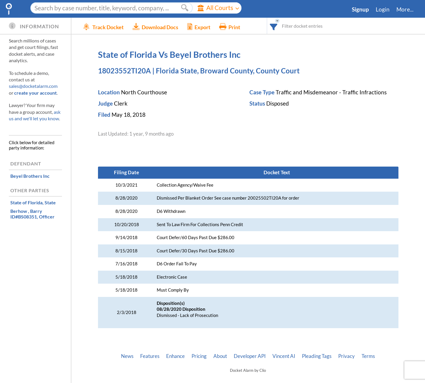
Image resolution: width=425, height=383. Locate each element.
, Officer (32, 213)
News (127, 356)
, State (33, 202)
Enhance (175, 356)
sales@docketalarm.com (33, 86)
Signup (360, 9)
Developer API (250, 356)
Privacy (346, 356)
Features (149, 356)
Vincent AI (283, 356)
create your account (35, 93)
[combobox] (274, 26)
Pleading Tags (316, 356)
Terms (368, 356)
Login (383, 9)
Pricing (199, 356)
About (220, 356)
